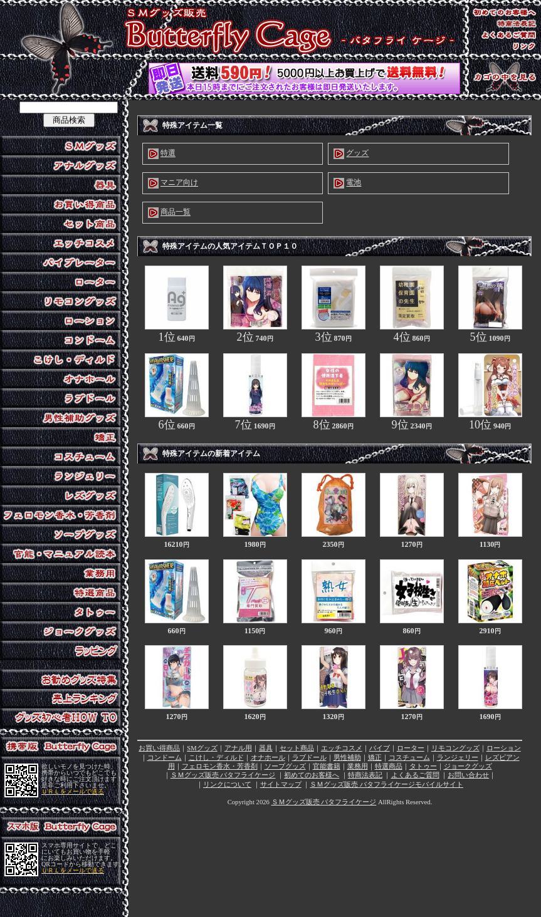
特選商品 (388, 766)
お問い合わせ (468, 775)
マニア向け (179, 183)
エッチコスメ (341, 748)
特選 (168, 153)
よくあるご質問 (415, 775)
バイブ (379, 748)
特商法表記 (365, 775)
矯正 (375, 757)
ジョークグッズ (468, 766)
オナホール (268, 757)
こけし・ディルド (216, 757)
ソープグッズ (285, 766)
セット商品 (297, 748)
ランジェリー (457, 757)
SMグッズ (202, 748)
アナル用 (238, 748)
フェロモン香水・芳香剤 (220, 766)
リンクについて (227, 784)
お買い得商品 (159, 748)
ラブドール (309, 757)
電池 (353, 183)
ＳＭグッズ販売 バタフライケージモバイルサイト (386, 784)
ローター (410, 748)
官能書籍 (326, 766)
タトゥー (423, 766)
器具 (266, 748)
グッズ (357, 153)
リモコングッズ (455, 748)
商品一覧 (175, 212)
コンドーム (164, 757)
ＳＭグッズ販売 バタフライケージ (223, 775)
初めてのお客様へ (311, 775)
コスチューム (409, 757)
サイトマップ (281, 784)
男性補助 (347, 757)
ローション (503, 748)
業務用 (357, 766)
